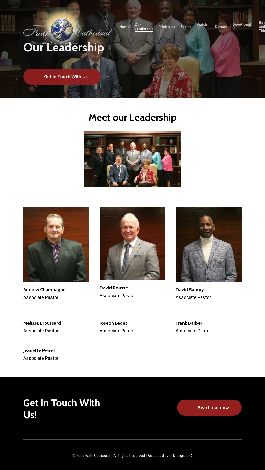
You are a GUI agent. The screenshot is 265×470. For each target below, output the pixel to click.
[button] (62, 76)
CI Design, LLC (180, 455)
